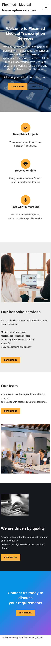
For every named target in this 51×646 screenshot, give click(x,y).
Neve (13, 643)
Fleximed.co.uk (9, 638)
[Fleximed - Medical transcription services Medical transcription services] (20, 7)
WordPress (35, 643)
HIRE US (36, 86)
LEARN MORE (17, 86)
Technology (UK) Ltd (33, 638)
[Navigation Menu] (46, 7)
